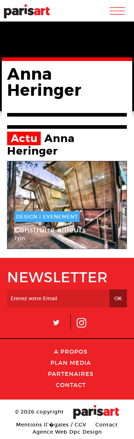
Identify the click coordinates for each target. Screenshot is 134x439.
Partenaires (71, 373)
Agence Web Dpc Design (67, 432)
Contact (71, 384)
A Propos (71, 351)
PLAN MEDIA (70, 362)
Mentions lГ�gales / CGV (51, 424)
